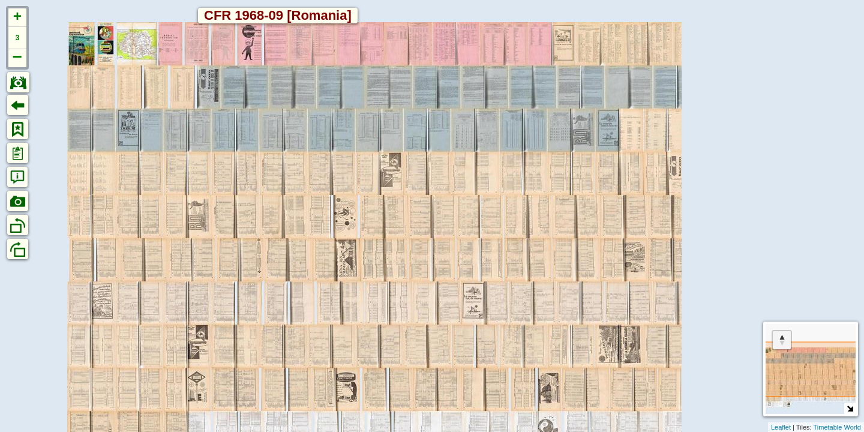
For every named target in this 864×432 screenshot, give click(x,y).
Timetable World (837, 427)
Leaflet (781, 427)
